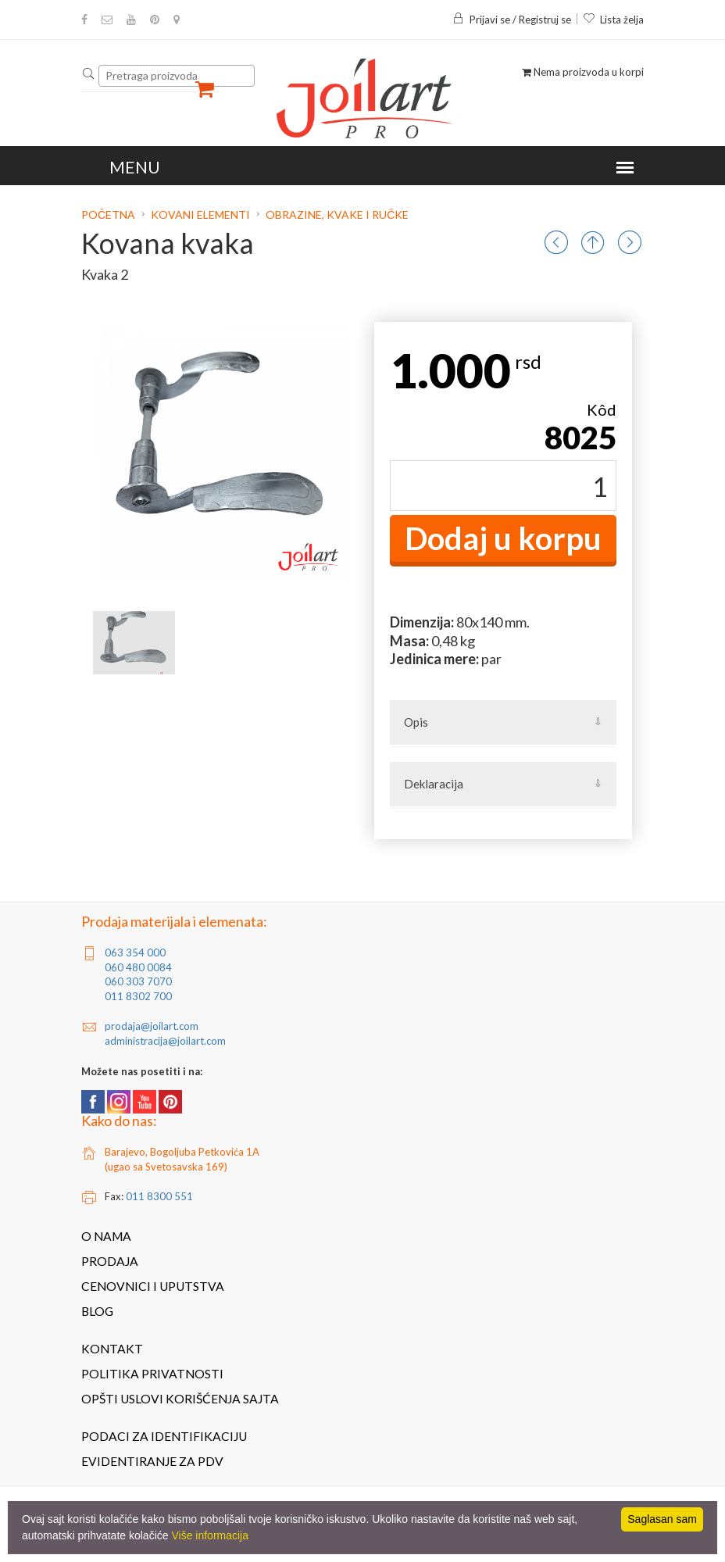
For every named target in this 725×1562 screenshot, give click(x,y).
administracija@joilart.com (165, 1041)
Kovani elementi (200, 214)
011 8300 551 (159, 1196)
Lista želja (613, 19)
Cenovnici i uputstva (152, 1286)
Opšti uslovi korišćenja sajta (180, 1399)
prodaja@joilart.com (151, 1026)
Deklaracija (433, 784)
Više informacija (209, 1535)
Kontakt (112, 1349)
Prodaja (109, 1261)
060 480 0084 (138, 967)
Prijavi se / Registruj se (511, 19)
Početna (109, 214)
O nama (106, 1236)
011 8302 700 (138, 996)
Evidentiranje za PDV (152, 1461)
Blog (97, 1311)
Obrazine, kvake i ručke (337, 214)
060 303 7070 (138, 981)
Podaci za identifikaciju (164, 1436)
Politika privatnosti (152, 1374)
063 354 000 (135, 952)
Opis (416, 722)
